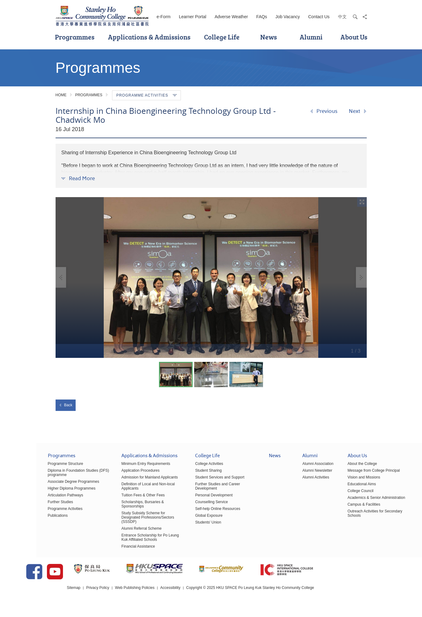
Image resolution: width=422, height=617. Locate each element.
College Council (342, 495)
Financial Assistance (120, 550)
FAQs (261, 16)
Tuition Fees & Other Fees (124, 499)
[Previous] (323, 111)
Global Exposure (190, 519)
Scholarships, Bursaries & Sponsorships (124, 508)
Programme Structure (47, 468)
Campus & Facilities (345, 508)
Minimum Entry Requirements (127, 468)
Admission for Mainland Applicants (131, 481)
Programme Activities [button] (146, 95)
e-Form (163, 16)
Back (66, 405)
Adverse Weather (231, 16)
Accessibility (211, 598)
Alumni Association (299, 468)
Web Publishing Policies (175, 598)
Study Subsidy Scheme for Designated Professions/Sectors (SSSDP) (129, 521)
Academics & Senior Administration (358, 501)
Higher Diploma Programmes (53, 492)
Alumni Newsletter (299, 474)
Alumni (311, 37)
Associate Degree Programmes (55, 485)
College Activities (191, 468)
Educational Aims (343, 488)
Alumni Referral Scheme (123, 532)
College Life (222, 37)
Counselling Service (193, 506)
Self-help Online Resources (199, 513)
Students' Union (190, 526)
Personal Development (195, 499)
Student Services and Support (201, 481)
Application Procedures (122, 474)
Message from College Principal (355, 474)
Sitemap (114, 598)
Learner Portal (192, 16)
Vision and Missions (345, 481)
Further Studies (42, 506)
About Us (354, 37)
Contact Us (318, 16)
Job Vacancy (287, 16)
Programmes (74, 37)
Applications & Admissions (149, 37)
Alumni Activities (297, 481)
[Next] (358, 111)
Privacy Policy (138, 598)
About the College (344, 468)
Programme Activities (47, 513)
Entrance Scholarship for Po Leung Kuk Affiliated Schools (132, 541)
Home (61, 95)
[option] (211, 277)
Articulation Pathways (47, 499)
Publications (40, 519)
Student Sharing (190, 474)
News (268, 37)
